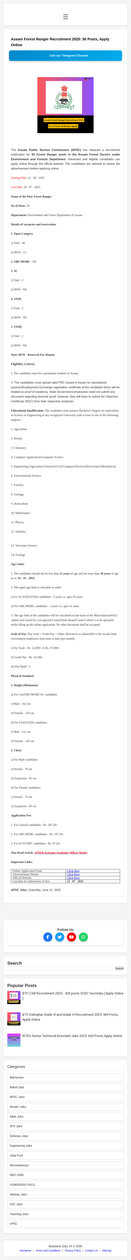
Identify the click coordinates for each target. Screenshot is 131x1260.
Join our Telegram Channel (69, 55)
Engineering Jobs (21, 1145)
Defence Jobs (19, 1136)
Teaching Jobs (19, 1214)
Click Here (73, 870)
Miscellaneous (19, 1165)
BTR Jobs (16, 1126)
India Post (16, 1155)
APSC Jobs (19, 890)
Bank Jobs (16, 1116)
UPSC (13, 1223)
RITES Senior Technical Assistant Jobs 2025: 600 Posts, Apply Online (72, 1036)
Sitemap (106, 1250)
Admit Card (17, 1087)
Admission (17, 1077)
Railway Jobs (18, 1194)
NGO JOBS (17, 1175)
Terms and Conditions (48, 1250)
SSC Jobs (16, 1204)
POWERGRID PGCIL (22, 1185)
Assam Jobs (18, 1107)
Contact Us (91, 1250)
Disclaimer (25, 1250)
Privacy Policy (73, 1250)
